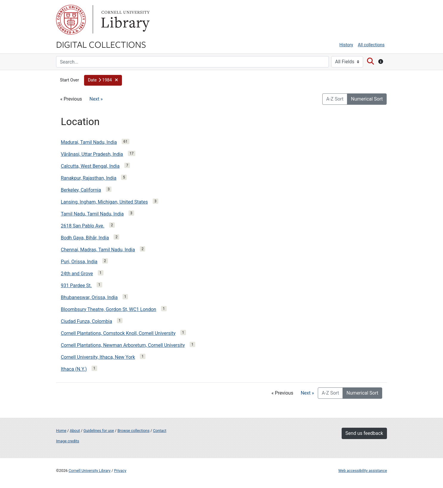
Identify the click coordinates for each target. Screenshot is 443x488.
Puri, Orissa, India (79, 261)
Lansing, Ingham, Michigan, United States (104, 202)
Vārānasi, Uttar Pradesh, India (92, 154)
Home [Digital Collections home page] (61, 430)
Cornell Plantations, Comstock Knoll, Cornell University (118, 333)
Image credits (67, 441)
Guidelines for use (98, 430)
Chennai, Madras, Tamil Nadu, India (98, 250)
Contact (159, 430)
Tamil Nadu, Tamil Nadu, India (92, 214)
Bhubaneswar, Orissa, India (89, 297)
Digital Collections (101, 44)
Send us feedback (364, 433)
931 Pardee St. (76, 285)
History (346, 44)
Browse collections (133, 430)
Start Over (69, 80)
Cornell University (71, 20)
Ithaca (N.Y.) (74, 369)
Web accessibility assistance (362, 470)
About (75, 430)
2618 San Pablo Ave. (82, 226)
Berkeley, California (81, 190)
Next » (96, 99)
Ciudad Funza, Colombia (86, 321)
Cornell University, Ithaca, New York (98, 357)
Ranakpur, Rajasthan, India (88, 178)
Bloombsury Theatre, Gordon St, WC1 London (108, 309)
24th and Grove (77, 273)
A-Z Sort (334, 99)
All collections (371, 44)
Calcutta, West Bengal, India (90, 166)
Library (124, 20)
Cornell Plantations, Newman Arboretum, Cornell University (123, 345)
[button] (103, 80)
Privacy (120, 470)
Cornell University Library (90, 470)
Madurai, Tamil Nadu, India (89, 142)
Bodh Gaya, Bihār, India (85, 238)
